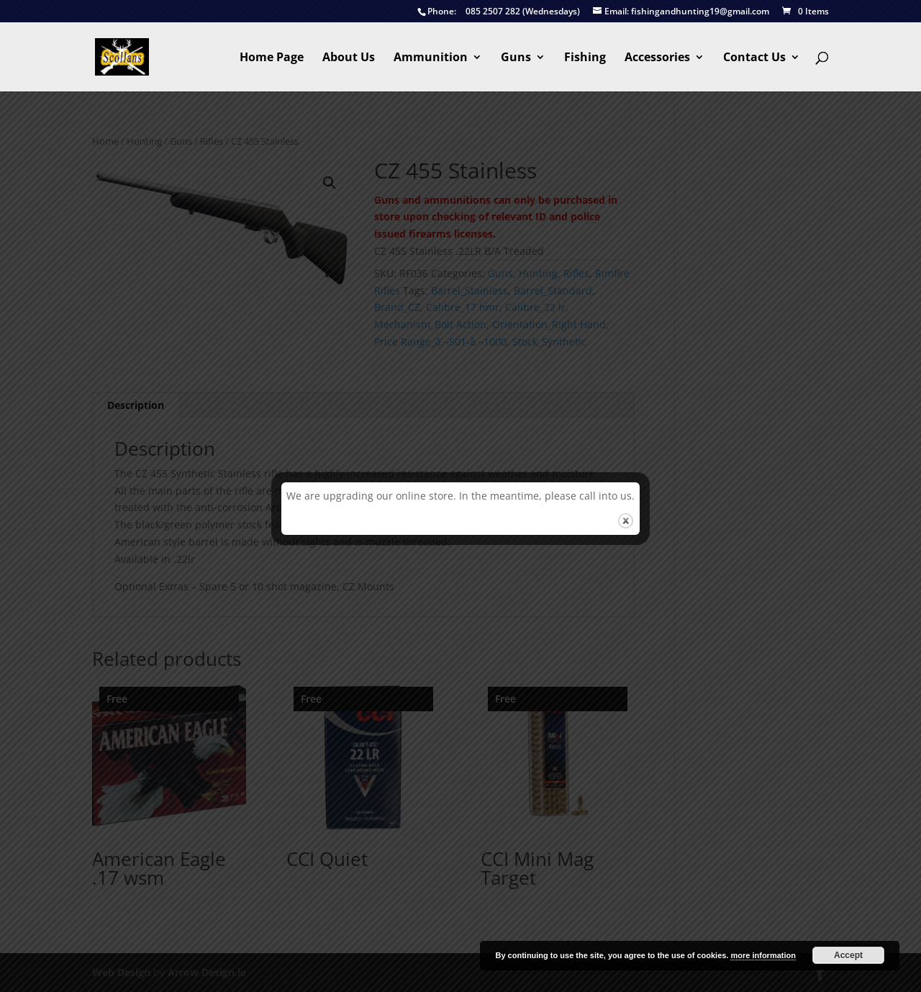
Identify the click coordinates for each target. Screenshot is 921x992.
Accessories (657, 58)
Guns (516, 58)
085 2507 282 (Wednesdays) (498, 11)
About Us (348, 58)
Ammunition (431, 58)
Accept (848, 955)
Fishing (585, 58)
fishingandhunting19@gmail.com (681, 11)
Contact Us (754, 58)
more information (762, 955)
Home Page (272, 58)
